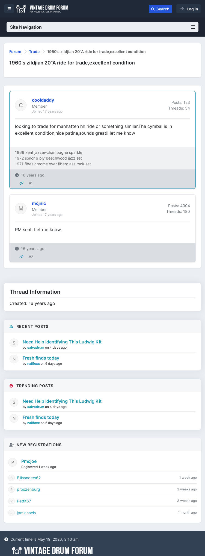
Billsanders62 (29, 477)
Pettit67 (24, 501)
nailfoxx (34, 363)
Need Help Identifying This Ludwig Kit (62, 342)
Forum (15, 51)
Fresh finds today (41, 358)
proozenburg (28, 489)
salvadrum (36, 347)
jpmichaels (26, 512)
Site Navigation (102, 27)
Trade (34, 51)
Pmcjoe (29, 461)
